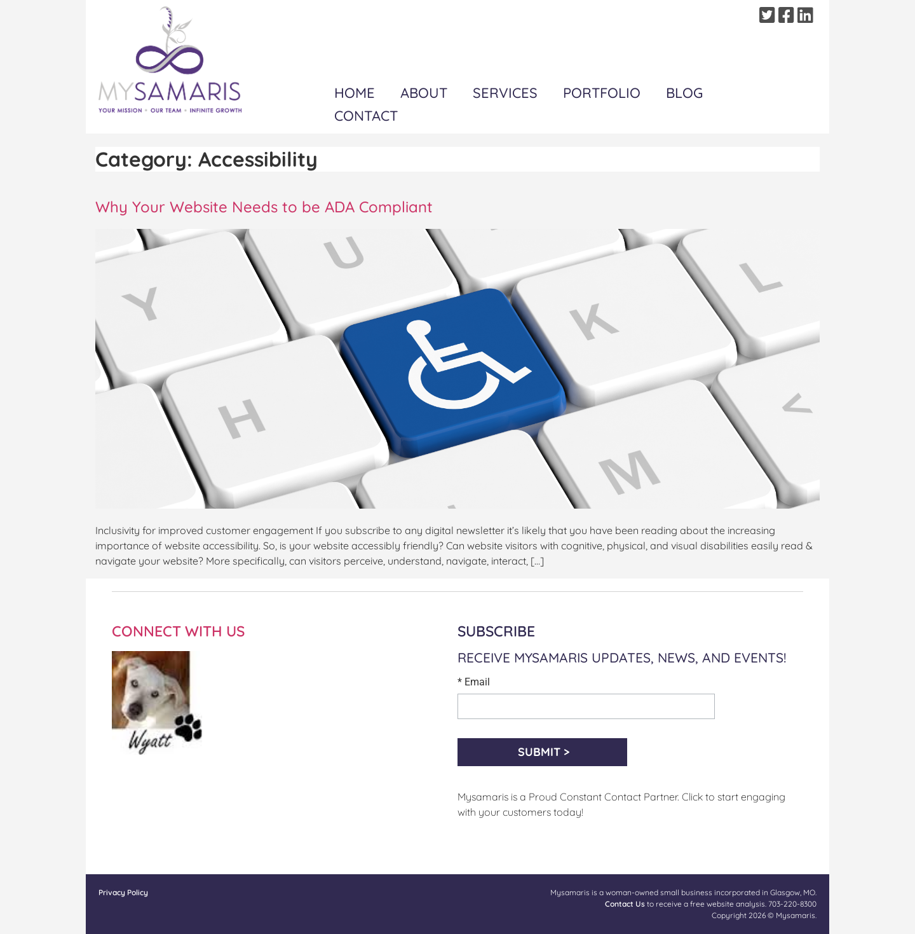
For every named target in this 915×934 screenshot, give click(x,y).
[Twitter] (769, 15)
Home (354, 93)
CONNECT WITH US (178, 631)
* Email (474, 682)
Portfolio (601, 93)
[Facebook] (788, 15)
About (423, 93)
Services (505, 93)
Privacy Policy (123, 892)
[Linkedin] (807, 15)
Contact (366, 116)
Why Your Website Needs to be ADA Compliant (264, 206)
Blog (684, 93)
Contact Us (625, 904)
